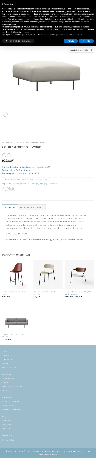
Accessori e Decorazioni (12, 386)
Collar (29, 184)
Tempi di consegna (10, 401)
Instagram (6, 425)
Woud (58, 184)
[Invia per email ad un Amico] (9, 189)
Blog (4, 416)
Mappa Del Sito (9, 367)
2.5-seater (15, 184)
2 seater (8, 184)
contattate (65, 239)
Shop (4, 351)
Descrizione (10, 207)
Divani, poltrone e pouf (34, 143)
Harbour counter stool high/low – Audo (16, 293)
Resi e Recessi (8, 405)
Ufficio (4, 390)
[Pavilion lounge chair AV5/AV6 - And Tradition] (79, 274)
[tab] (10, 207)
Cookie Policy (8, 440)
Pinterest (6, 429)
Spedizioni (6, 397)
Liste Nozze (7, 359)
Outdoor (6, 382)
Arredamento (8, 143)
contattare (21, 173)
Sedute (19, 143)
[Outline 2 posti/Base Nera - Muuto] (16, 317)
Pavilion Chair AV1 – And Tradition (44, 293)
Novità (41, 180)
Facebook (6, 420)
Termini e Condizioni (11, 410)
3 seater (23, 184)
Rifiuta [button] (71, 41)
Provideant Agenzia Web (48, 454)
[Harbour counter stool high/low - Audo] (16, 274)
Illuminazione (8, 378)
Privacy (79, 451)
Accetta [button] (86, 41)
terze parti (43, 14)
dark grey (35, 184)
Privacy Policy (8, 435)
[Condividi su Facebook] (4, 189)
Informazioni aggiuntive (32, 207)
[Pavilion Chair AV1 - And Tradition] (48, 274)
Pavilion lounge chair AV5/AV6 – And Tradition (79, 293)
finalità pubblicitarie (77, 19)
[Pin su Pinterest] (13, 189)
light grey (43, 184)
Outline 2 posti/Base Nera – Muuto (14, 335)
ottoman (51, 184)
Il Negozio (6, 355)
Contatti (5, 363)
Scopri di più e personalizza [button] (18, 41)
